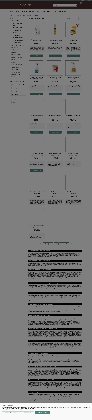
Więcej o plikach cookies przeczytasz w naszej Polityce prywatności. (15, 409)
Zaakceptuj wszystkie (42, 412)
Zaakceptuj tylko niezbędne (11, 412)
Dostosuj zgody (27, 412)
